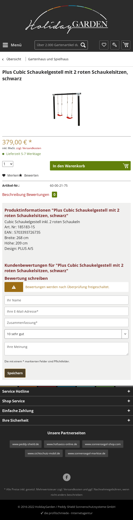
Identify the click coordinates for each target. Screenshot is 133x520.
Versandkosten (73, 489)
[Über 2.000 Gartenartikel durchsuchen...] (61, 44)
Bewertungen (42, 194)
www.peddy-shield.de (25, 444)
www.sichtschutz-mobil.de (44, 453)
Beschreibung (14, 194)
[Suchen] (83, 44)
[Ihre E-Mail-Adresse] (66, 311)
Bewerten (29, 175)
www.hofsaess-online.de (62, 444)
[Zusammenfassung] (66, 322)
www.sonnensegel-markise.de (86, 453)
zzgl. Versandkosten (28, 148)
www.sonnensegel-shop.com (103, 444)
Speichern (15, 373)
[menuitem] (12, 44)
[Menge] (7, 164)
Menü (12, 44)
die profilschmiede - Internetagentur (68, 513)
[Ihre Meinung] (66, 348)
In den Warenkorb (69, 166)
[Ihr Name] (66, 300)
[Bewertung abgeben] (66, 334)
